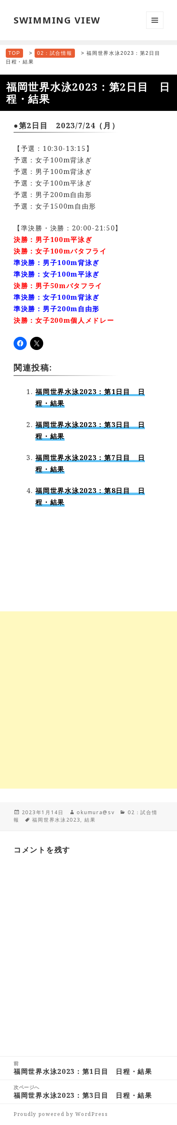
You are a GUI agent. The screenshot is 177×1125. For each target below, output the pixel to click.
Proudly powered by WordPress (61, 1114)
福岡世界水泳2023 (56, 819)
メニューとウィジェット (154, 28)
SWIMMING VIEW (57, 20)
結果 (89, 819)
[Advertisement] (88, 700)
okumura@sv (95, 812)
